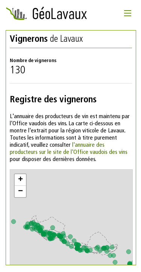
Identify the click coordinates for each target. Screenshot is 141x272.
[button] (20, 180)
